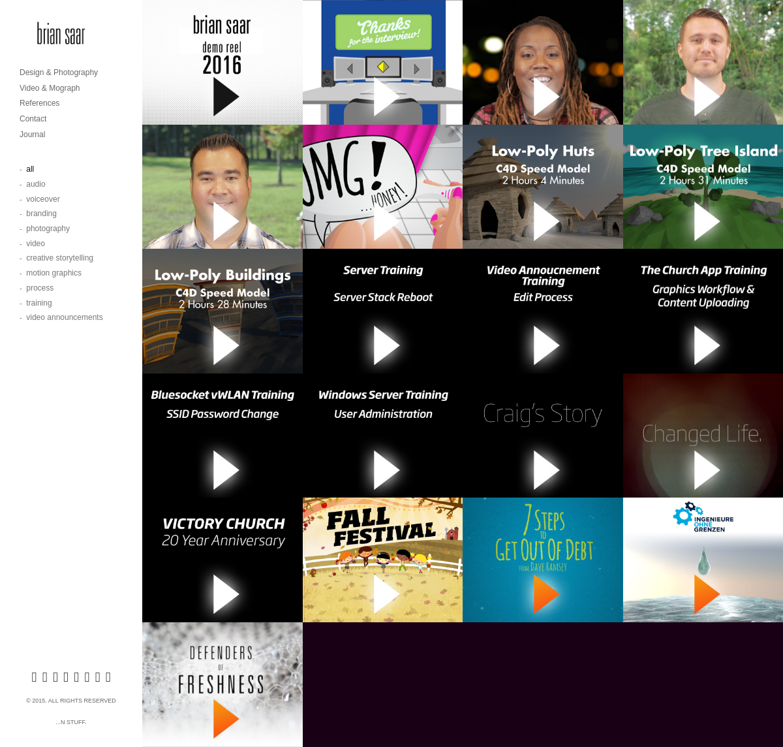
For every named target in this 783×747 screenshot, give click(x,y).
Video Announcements (64, 317)
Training (39, 303)
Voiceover (42, 199)
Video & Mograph (50, 88)
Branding (41, 213)
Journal (32, 134)
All (30, 169)
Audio (35, 184)
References (39, 103)
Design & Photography (59, 72)
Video (35, 243)
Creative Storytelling (59, 257)
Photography (48, 228)
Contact (33, 118)
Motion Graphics (54, 273)
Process (40, 288)
